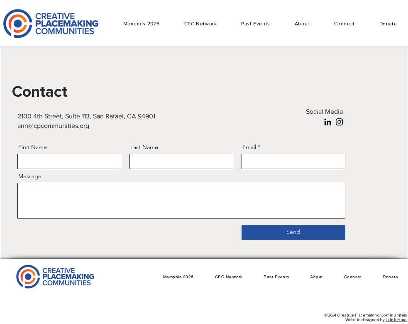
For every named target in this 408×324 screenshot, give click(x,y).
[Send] (293, 232)
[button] (256, 23)
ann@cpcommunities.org (53, 125)
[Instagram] (339, 122)
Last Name (144, 147)
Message (30, 176)
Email (249, 147)
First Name (32, 147)
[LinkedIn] (327, 122)
